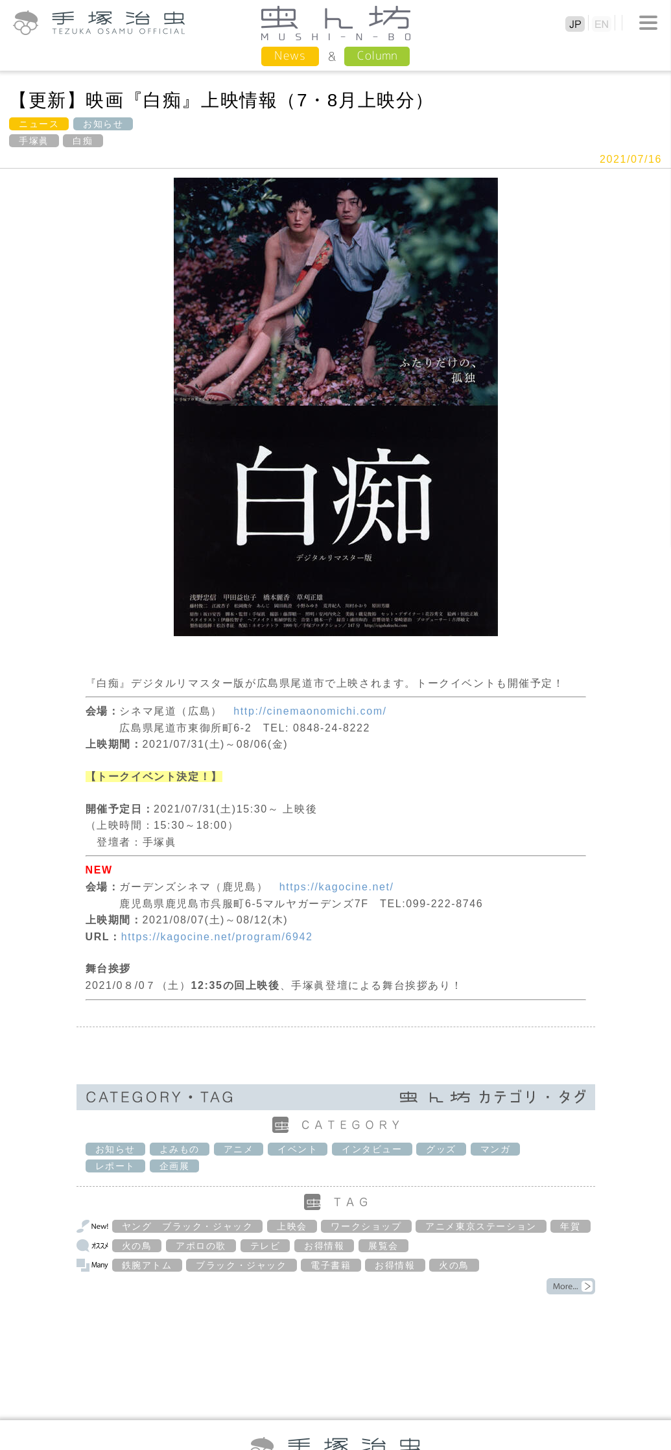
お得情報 (324, 1246)
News (290, 55)
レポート (115, 1166)
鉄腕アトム (147, 1265)
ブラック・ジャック (241, 1265)
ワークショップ (366, 1226)
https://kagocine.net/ (336, 886)
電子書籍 (331, 1265)
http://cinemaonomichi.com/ (309, 711)
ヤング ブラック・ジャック (187, 1226)
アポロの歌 (201, 1246)
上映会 (292, 1226)
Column (377, 55)
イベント (297, 1149)
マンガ (495, 1149)
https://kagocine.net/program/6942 (217, 936)
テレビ (265, 1246)
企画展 (174, 1166)
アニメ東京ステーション (481, 1226)
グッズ (441, 1149)
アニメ (239, 1149)
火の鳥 (137, 1246)
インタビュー (372, 1149)
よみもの (179, 1149)
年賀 (570, 1226)
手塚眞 (34, 141)
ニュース (39, 124)
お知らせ (103, 124)
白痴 (83, 141)
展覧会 (383, 1246)
